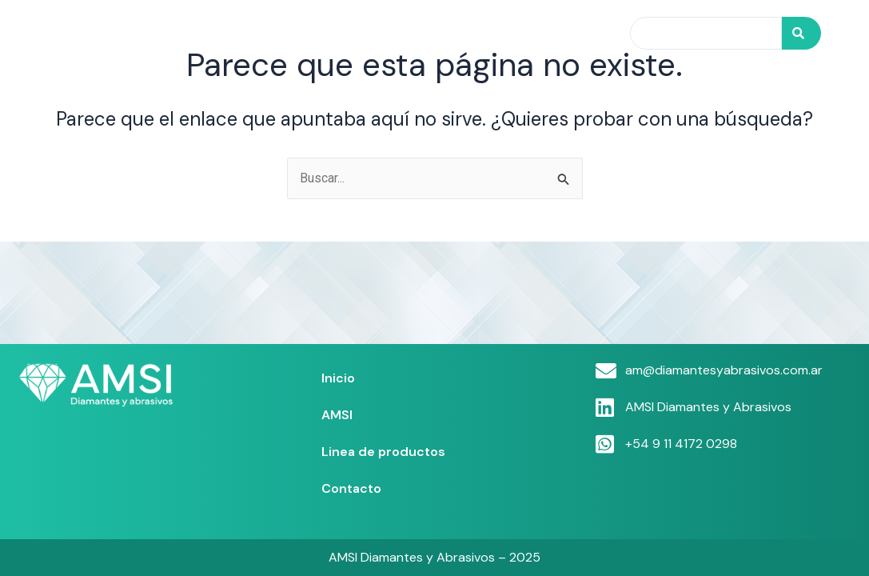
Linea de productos (458, 33)
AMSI (360, 33)
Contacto (571, 33)
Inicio (300, 33)
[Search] (801, 33)
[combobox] (706, 33)
